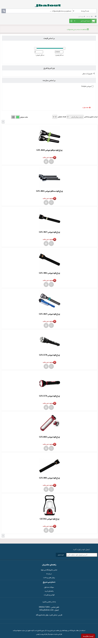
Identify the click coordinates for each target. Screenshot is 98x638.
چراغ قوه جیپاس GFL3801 (49, 478)
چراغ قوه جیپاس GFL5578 (49, 355)
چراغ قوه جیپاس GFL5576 (49, 396)
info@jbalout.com (46, 610)
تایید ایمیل (61, 554)
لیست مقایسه (88, 636)
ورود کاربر (82, 16)
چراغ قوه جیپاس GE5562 (49, 519)
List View (13, 117)
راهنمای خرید (49, 591)
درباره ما (49, 573)
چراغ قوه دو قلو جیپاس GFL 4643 (50, 150)
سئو (52, 634)
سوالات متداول (49, 587)
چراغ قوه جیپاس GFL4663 (49, 437)
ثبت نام (90, 16)
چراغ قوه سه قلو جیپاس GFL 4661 (49, 191)
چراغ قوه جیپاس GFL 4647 (49, 314)
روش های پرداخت (49, 577)
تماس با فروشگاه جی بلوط (49, 570)
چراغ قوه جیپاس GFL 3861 (49, 273)
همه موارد (86, 107)
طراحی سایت (58, 634)
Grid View (18, 117)
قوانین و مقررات (49, 594)
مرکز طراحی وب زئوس (43, 634)
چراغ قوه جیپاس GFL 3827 (49, 232)
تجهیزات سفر (89, 73)
